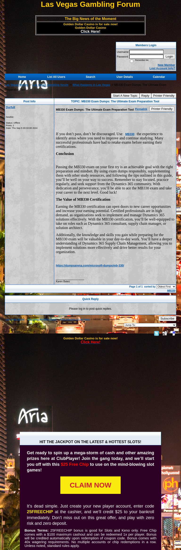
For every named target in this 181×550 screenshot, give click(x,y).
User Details (124, 77)
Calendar (159, 77)
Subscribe (167, 318)
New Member (166, 65)
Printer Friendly (163, 95)
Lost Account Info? (162, 68)
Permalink (141, 109)
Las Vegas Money (16, 85)
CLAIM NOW (90, 485)
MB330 (129, 134)
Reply (145, 95)
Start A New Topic (125, 95)
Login (169, 56)
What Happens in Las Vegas (91, 85)
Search (90, 77)
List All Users (56, 77)
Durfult (10, 107)
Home (22, 77)
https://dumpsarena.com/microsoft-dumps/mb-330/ (90, 265)
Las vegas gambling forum (50, 85)
